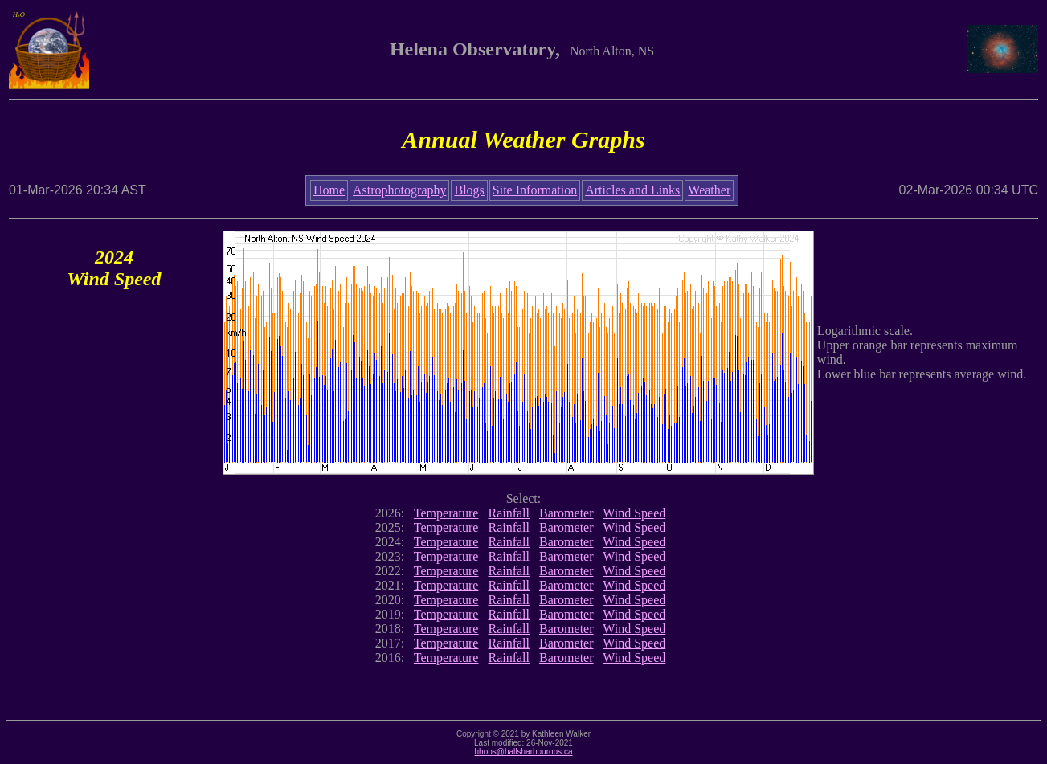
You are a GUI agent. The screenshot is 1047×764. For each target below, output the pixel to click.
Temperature (446, 513)
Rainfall (509, 513)
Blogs (469, 190)
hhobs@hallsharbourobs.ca (524, 751)
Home (329, 190)
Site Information (535, 190)
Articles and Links (632, 190)
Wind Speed (634, 513)
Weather (709, 190)
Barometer (566, 513)
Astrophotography (399, 190)
